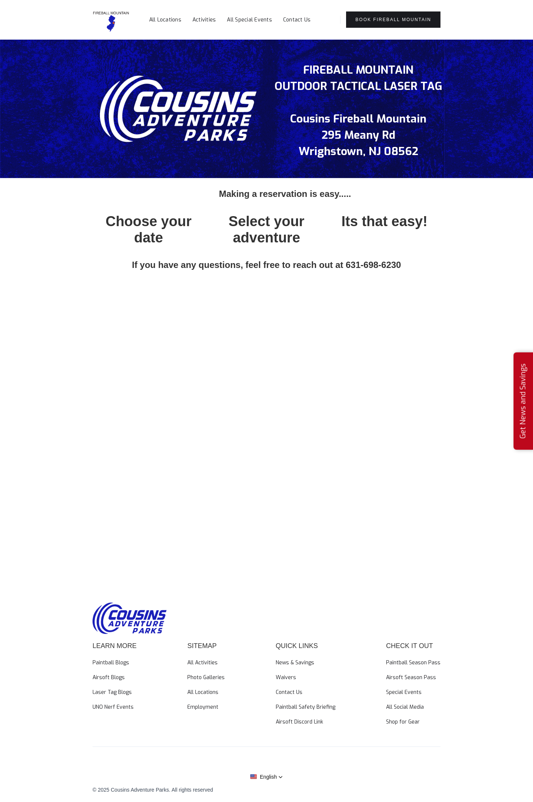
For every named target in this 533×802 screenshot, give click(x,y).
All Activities (202, 662)
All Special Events (249, 19)
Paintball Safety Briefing (305, 707)
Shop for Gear (403, 721)
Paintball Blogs (111, 662)
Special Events (404, 692)
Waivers (286, 677)
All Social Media (405, 707)
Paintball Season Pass (413, 662)
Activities (204, 19)
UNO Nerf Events (113, 707)
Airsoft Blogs (109, 677)
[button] (325, 18)
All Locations (165, 19)
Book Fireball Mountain (393, 19)
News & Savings (295, 662)
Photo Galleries (206, 677)
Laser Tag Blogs (112, 692)
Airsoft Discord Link (299, 721)
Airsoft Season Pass (411, 677)
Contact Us (297, 19)
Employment (202, 707)
